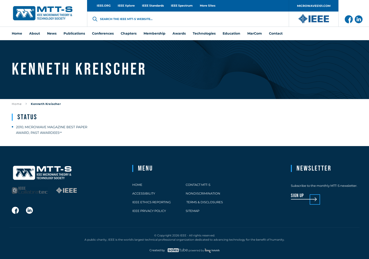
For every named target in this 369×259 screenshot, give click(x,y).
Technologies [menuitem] (204, 33)
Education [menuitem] (231, 33)
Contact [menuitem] (276, 33)
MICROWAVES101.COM (313, 6)
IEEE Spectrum (182, 5)
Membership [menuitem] (154, 33)
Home (17, 104)
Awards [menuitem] (179, 33)
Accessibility (143, 193)
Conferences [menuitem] (103, 33)
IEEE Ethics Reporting (151, 202)
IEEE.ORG (104, 5)
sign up (297, 196)
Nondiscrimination (203, 193)
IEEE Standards (153, 5)
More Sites (207, 5)
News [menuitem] (51, 33)
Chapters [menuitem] (128, 33)
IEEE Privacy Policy (149, 211)
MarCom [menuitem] (254, 33)
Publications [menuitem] (74, 33)
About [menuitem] (34, 33)
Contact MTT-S (198, 185)
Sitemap (192, 211)
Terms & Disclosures (204, 202)
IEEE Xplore (126, 5)
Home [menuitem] (17, 33)
